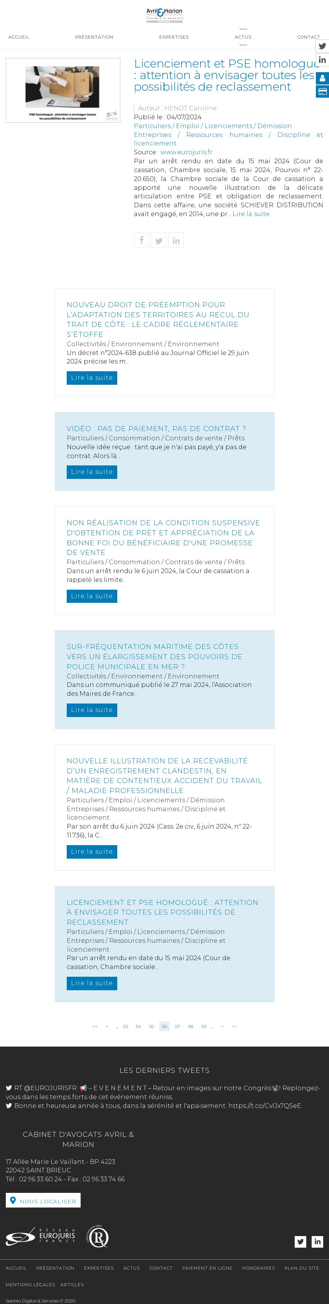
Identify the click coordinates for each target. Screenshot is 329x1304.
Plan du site (302, 1268)
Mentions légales (30, 1284)
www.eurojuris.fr (186, 152)
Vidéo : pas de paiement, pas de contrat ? (156, 429)
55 (151, 1026)
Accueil (18, 37)
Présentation (94, 37)
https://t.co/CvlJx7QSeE (264, 1105)
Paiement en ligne (207, 1268)
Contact (309, 37)
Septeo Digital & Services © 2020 (40, 1301)
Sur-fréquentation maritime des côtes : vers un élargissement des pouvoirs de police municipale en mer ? (155, 657)
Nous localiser (48, 1201)
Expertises (174, 37)
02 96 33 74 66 (104, 1179)
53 (125, 1026)
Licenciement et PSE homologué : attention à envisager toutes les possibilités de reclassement (162, 912)
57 (177, 1026)
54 (138, 1026)
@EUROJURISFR (50, 1088)
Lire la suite (251, 214)
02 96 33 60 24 (40, 1179)
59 (203, 1026)
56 (164, 1026)
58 (190, 1026)
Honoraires (258, 1268)
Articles (72, 1284)
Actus (243, 37)
